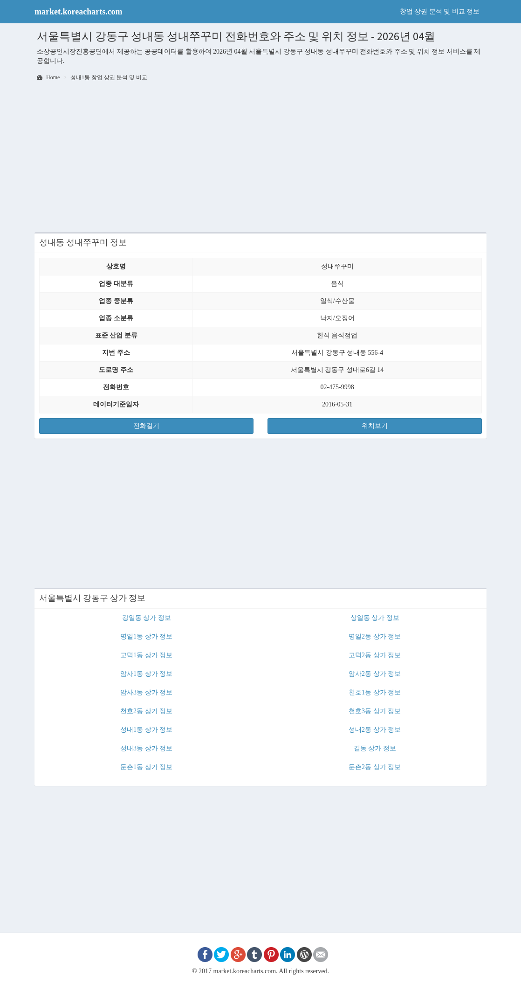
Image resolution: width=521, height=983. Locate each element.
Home (48, 77)
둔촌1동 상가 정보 (146, 766)
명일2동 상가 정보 (375, 636)
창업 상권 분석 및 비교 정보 (440, 11)
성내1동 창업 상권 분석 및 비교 (108, 77)
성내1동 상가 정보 (146, 729)
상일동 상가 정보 (374, 617)
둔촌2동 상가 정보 (375, 766)
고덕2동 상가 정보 (375, 655)
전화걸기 (146, 425)
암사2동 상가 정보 (375, 673)
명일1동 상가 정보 (146, 636)
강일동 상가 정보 (146, 617)
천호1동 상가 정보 (375, 692)
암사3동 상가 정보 (146, 692)
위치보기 (375, 425)
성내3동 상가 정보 (146, 748)
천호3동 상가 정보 (375, 711)
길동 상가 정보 (375, 748)
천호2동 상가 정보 (146, 711)
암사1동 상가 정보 (146, 673)
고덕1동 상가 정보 (146, 655)
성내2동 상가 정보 (375, 729)
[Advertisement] (260, 157)
